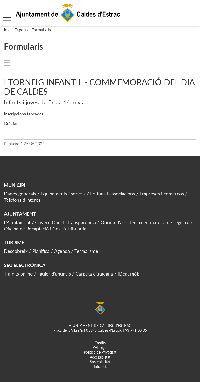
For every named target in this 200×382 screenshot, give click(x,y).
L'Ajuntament (17, 222)
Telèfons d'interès (22, 200)
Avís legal (100, 347)
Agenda (62, 251)
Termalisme (86, 251)
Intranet (100, 366)
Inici (7, 29)
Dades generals (20, 193)
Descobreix (16, 251)
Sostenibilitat (100, 362)
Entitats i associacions (112, 193)
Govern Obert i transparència (65, 222)
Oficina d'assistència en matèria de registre (145, 222)
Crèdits (100, 343)
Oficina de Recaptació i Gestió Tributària (45, 228)
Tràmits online (18, 274)
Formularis (41, 29)
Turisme (14, 242)
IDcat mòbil (129, 274)
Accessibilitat (100, 357)
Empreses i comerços (162, 193)
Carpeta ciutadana (94, 274)
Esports (21, 29)
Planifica (40, 251)
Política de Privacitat (100, 352)
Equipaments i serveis (63, 193)
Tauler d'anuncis (54, 274)
